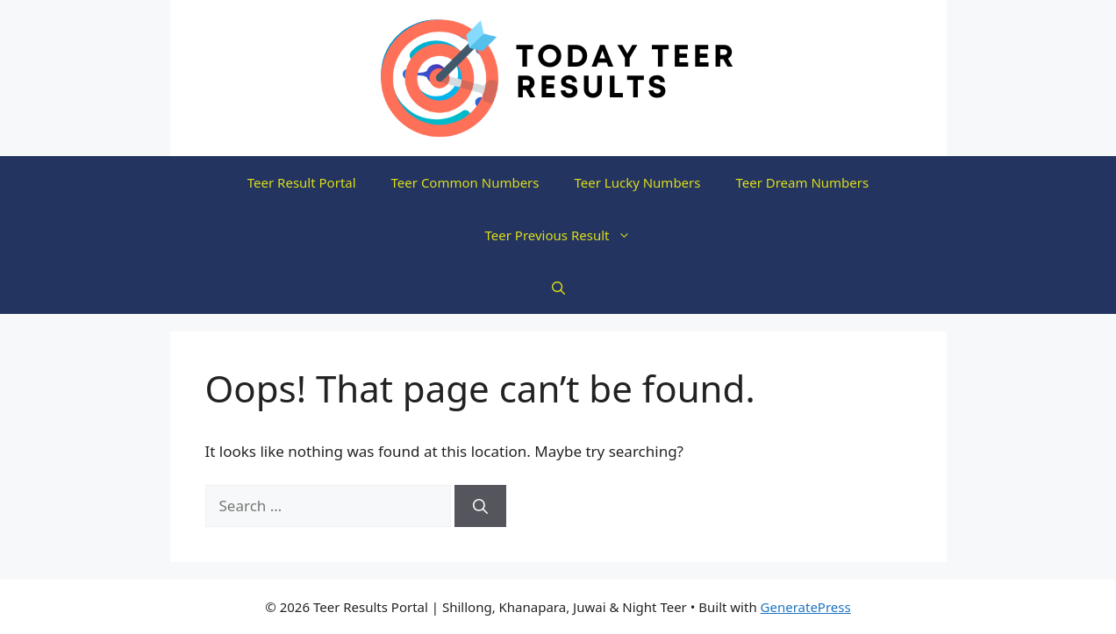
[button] (558, 287)
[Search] (480, 506)
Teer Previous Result (567, 235)
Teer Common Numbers (465, 182)
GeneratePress (806, 607)
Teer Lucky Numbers (638, 182)
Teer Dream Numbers (802, 182)
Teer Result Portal (301, 182)
